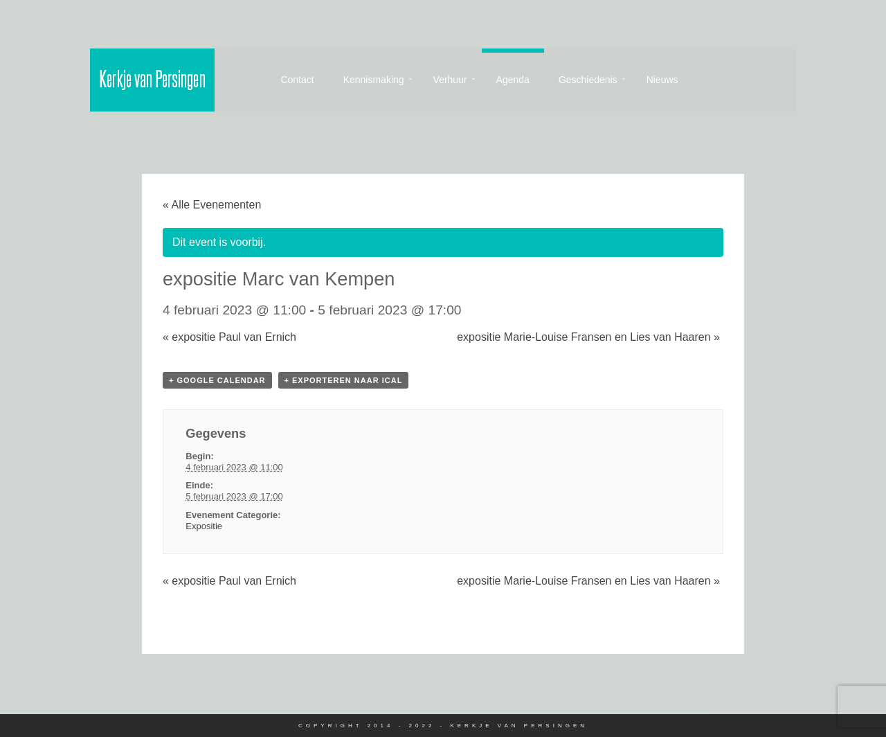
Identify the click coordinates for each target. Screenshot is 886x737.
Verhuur (450, 79)
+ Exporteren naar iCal (343, 380)
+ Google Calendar (217, 380)
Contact (297, 79)
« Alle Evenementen (212, 205)
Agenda (513, 79)
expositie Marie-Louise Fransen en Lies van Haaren (588, 337)
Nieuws (662, 79)
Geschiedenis (588, 79)
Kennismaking (373, 79)
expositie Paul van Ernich (229, 337)
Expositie (204, 526)
